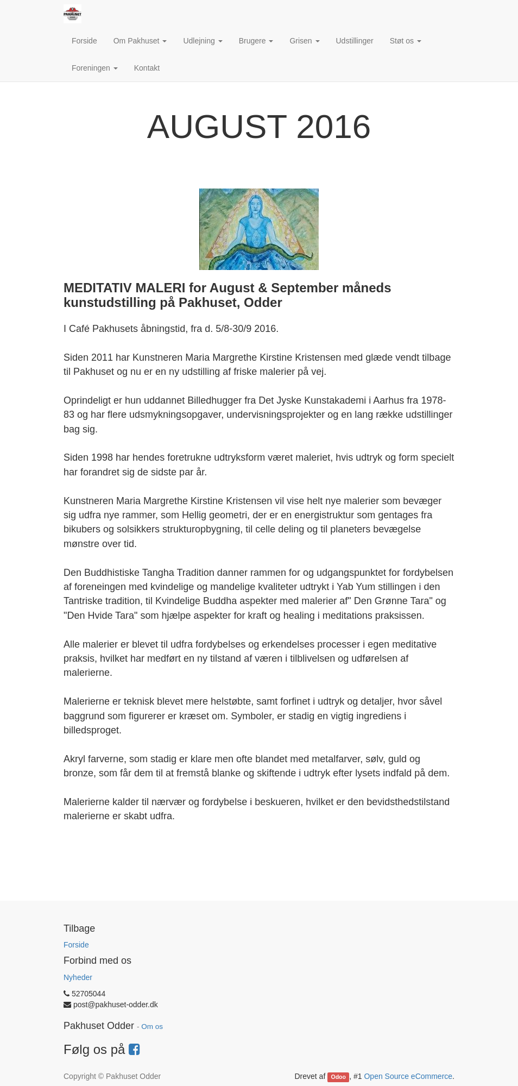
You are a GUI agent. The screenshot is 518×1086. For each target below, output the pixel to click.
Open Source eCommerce (408, 1076)
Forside (76, 944)
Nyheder (78, 977)
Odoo (338, 1077)
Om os (152, 1026)
